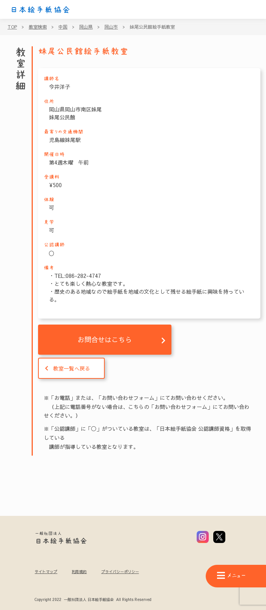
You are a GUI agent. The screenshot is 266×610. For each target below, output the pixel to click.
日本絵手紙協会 (40, 10)
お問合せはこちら (105, 339)
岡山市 (111, 27)
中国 (62, 27)
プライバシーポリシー (120, 571)
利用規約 (79, 571)
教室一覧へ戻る (71, 368)
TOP (12, 27)
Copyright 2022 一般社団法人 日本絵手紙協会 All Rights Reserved (93, 600)
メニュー (231, 575)
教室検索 (38, 27)
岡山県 (86, 27)
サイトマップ (46, 571)
